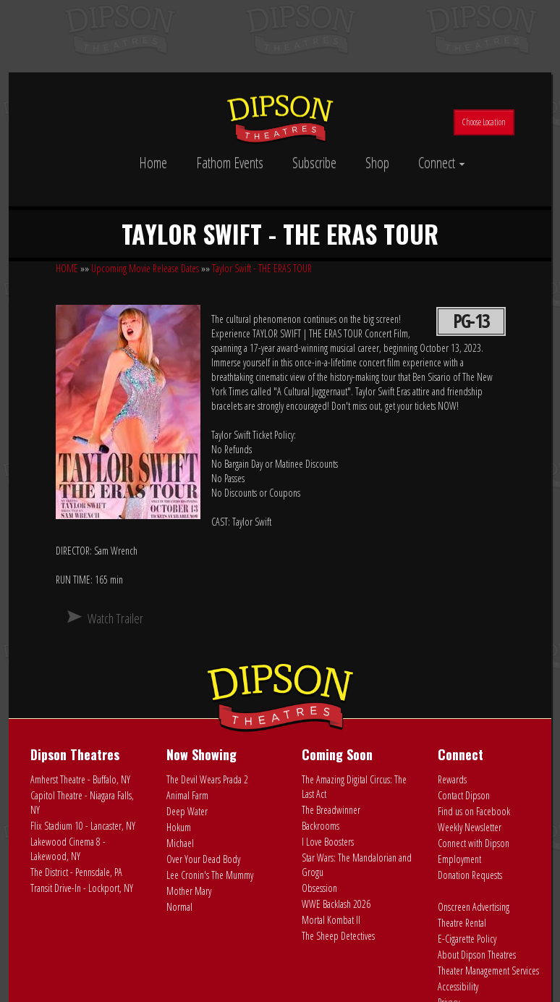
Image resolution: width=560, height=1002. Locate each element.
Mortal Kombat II (331, 920)
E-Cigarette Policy (467, 939)
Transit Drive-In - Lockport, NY (81, 888)
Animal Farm (187, 795)
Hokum (178, 827)
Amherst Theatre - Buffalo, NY (80, 779)
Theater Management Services (488, 970)
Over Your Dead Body (203, 859)
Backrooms (320, 826)
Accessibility (458, 986)
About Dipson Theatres (477, 954)
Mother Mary (188, 891)
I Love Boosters (328, 842)
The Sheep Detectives (338, 936)
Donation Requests (470, 875)
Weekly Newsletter (469, 827)
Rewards (452, 779)
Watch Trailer (115, 618)
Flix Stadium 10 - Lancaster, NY (82, 826)
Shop (377, 162)
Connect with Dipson (473, 843)
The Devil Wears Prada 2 (207, 779)
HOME (67, 268)
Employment (459, 859)
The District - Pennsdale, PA (76, 872)
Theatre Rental (462, 923)
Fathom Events (229, 162)
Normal (179, 907)
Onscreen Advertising (473, 907)
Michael (180, 843)
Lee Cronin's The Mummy (209, 875)
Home (153, 162)
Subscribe (314, 162)
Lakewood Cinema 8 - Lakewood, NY (68, 849)
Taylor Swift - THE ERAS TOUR (262, 268)
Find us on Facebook (474, 811)
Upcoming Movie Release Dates (145, 268)
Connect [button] (441, 162)
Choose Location (484, 122)
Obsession (319, 888)
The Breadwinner (331, 810)
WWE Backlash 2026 (336, 904)
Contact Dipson (464, 795)
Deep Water (187, 811)
